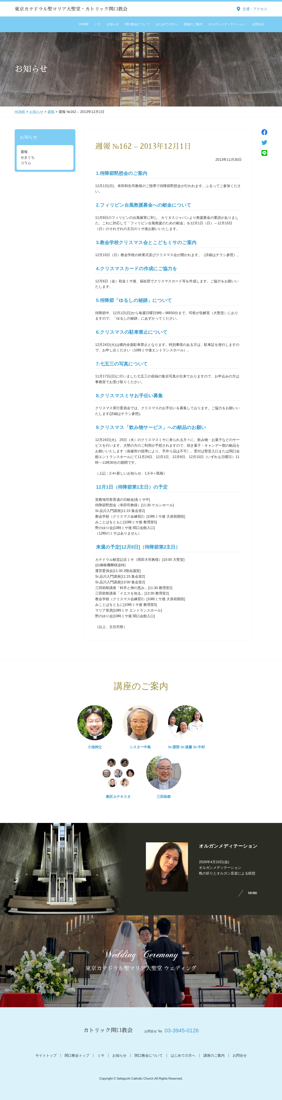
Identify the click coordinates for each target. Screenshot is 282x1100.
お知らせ (113, 24)
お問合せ (258, 24)
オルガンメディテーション (227, 24)
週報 (50, 112)
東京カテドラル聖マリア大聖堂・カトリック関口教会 (71, 9)
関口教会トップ (77, 1055)
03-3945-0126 (181, 1030)
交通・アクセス (255, 9)
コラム (26, 163)
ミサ (97, 24)
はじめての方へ (167, 24)
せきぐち (28, 157)
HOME (84, 24)
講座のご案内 (193, 24)
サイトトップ (46, 1055)
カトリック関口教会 (108, 1030)
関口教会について (137, 24)
